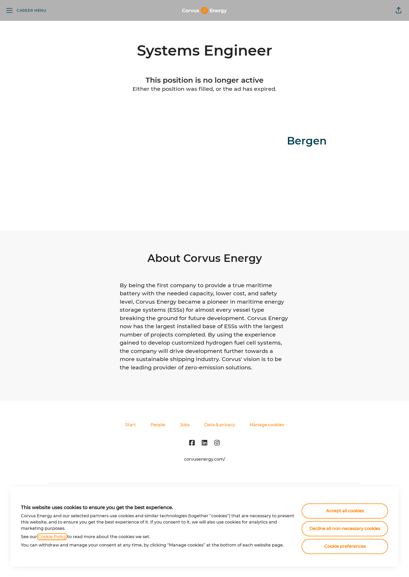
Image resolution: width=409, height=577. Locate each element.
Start (130, 424)
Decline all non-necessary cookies (344, 528)
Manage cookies (267, 424)
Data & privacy (219, 424)
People (158, 424)
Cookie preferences (345, 546)
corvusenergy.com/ (204, 459)
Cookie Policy (52, 536)
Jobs (185, 424)
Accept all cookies (345, 510)
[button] (398, 10)
